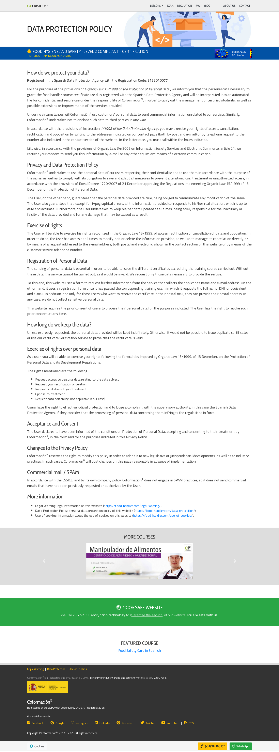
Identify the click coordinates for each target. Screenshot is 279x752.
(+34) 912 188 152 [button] (212, 746)
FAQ (198, 5)
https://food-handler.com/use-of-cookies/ (162, 515)
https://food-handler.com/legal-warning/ (132, 506)
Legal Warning (35, 669)
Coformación (39, 702)
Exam (170, 5)
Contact (244, 5)
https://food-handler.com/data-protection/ (165, 511)
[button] (44, 561)
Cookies (37, 746)
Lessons (155, 5)
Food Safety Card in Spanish (139, 650)
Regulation (184, 5)
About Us (229, 5)
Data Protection (56, 669)
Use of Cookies (78, 669)
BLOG (207, 5)
